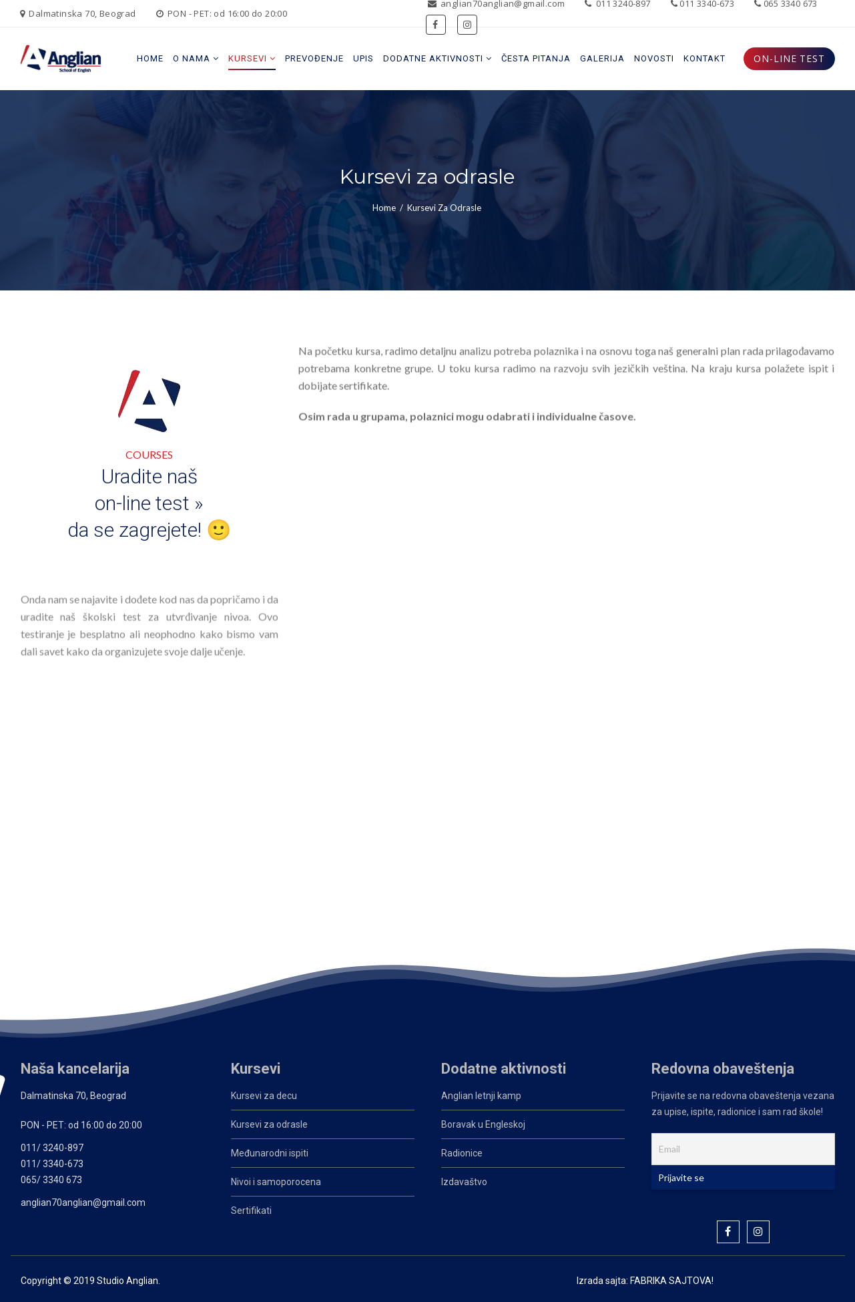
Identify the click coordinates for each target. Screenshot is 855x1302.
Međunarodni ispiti (269, 1153)
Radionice (462, 1153)
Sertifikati (251, 1210)
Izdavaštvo (464, 1181)
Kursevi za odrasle (269, 1124)
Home (384, 207)
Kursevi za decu (264, 1095)
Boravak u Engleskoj (483, 1124)
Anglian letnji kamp (481, 1095)
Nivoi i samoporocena (276, 1181)
